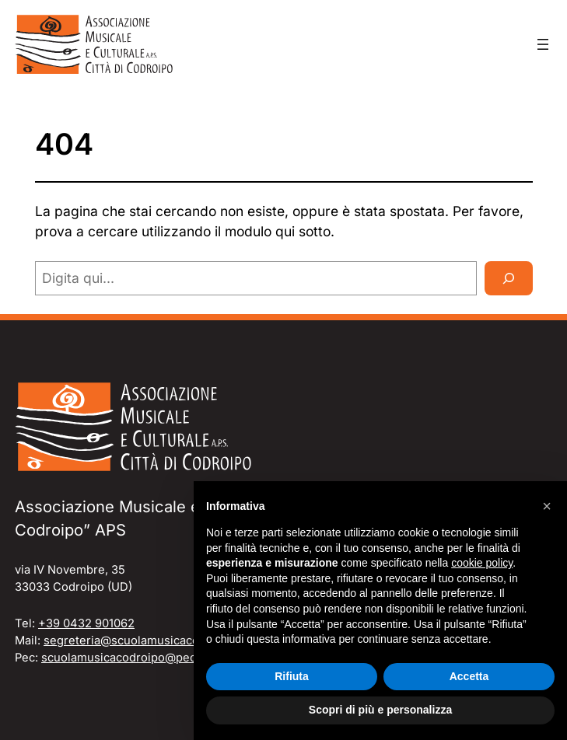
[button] (546, 506)
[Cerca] (509, 278)
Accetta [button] (469, 676)
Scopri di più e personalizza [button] (380, 709)
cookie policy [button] (482, 563)
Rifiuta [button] (292, 676)
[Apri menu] (543, 44)
